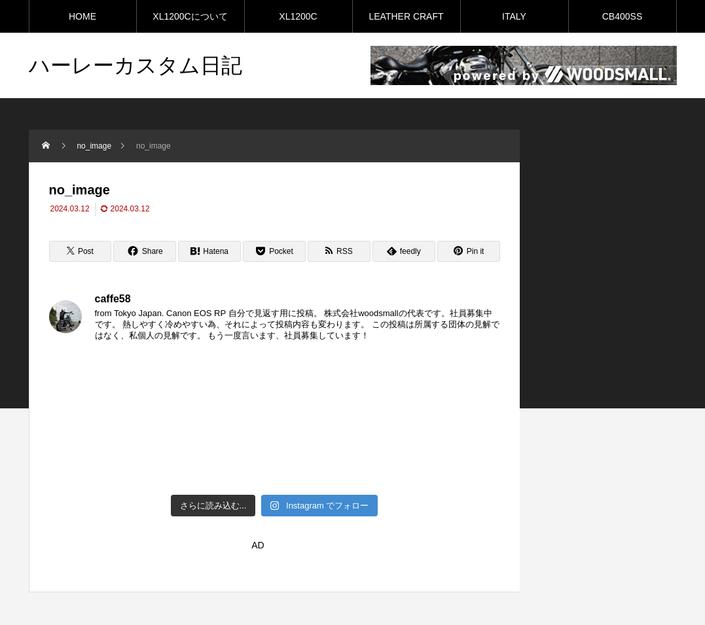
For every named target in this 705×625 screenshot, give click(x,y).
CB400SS (622, 16)
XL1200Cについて (190, 16)
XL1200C (298, 16)
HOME (82, 16)
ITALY (514, 16)
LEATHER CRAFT (406, 16)
